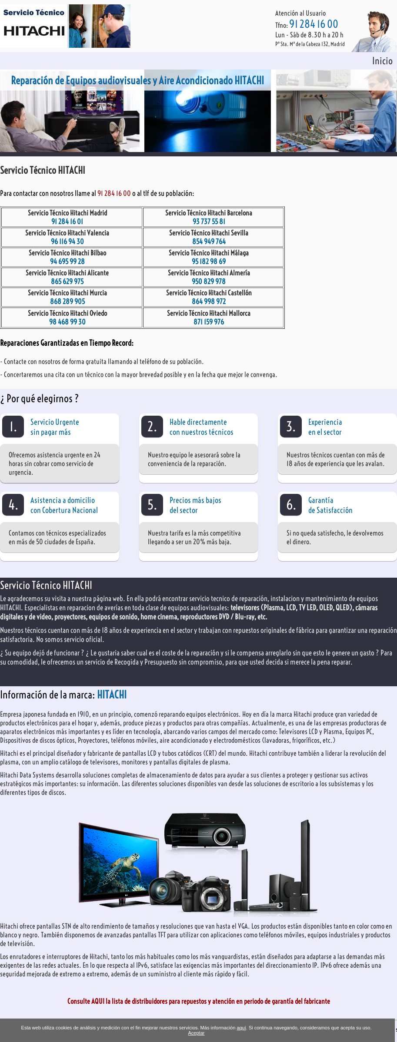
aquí (241, 1027)
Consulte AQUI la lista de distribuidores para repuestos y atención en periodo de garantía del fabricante (198, 1001)
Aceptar (196, 1032)
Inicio (382, 61)
